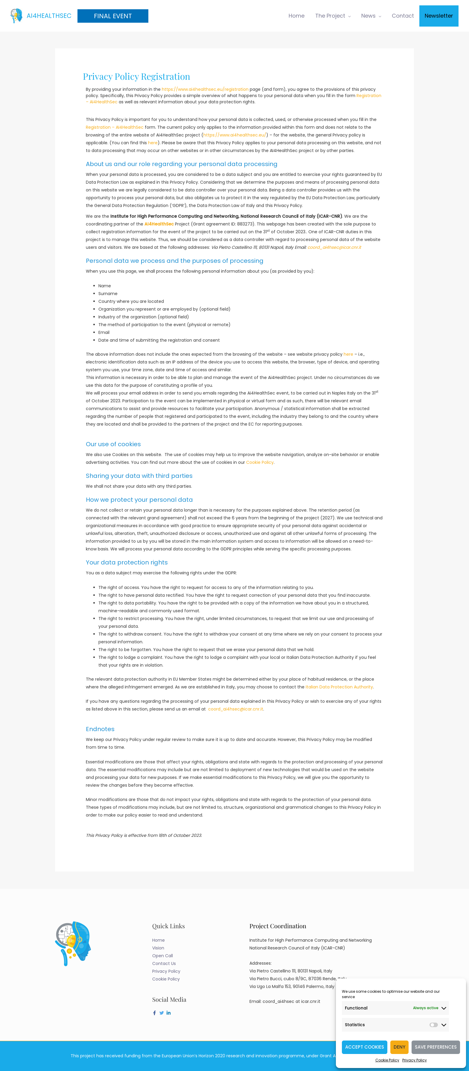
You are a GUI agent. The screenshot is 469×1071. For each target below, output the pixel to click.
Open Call (162, 956)
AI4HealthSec (49, 15)
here (153, 143)
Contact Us (164, 963)
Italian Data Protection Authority (339, 687)
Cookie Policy (387, 1060)
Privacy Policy (414, 1060)
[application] (348, 15)
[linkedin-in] (169, 1013)
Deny (399, 1047)
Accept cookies (364, 1047)
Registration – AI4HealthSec (115, 127)
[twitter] (162, 1013)
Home (158, 940)
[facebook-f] (155, 1013)
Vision (158, 948)
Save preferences (436, 1047)
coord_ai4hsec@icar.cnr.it (235, 709)
